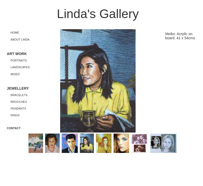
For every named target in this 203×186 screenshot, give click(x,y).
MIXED (15, 74)
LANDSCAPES (20, 67)
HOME (15, 32)
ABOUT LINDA (20, 39)
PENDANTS (18, 108)
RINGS (15, 115)
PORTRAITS (19, 60)
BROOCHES (19, 101)
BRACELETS (19, 95)
